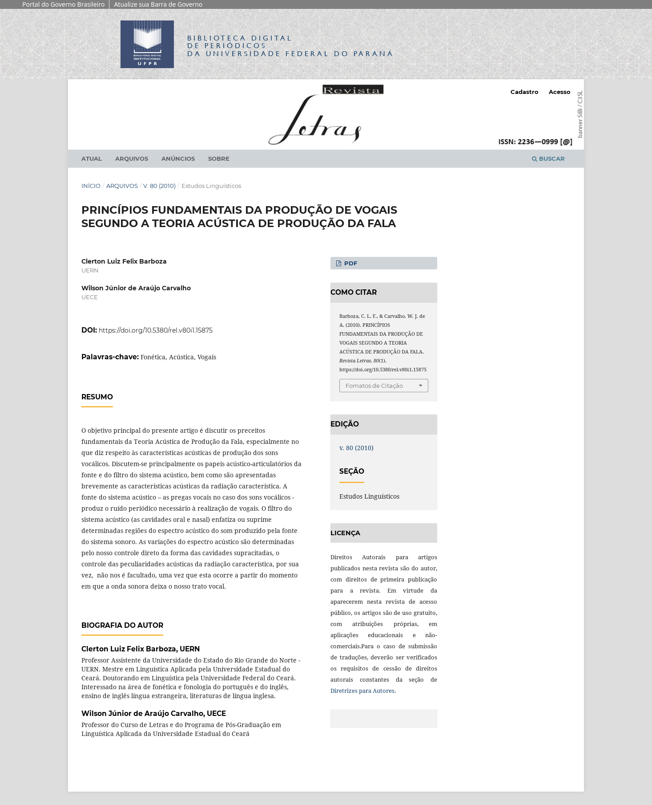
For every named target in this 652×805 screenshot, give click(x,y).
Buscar (548, 158)
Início (91, 185)
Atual (91, 158)
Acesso (560, 91)
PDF (349, 263)
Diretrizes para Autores (362, 691)
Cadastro (525, 91)
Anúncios (178, 158)
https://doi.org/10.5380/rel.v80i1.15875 (156, 330)
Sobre (218, 158)
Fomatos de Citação (374, 385)
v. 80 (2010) (159, 185)
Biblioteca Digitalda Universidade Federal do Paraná (290, 45)
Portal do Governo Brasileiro (63, 4)
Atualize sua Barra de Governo (158, 4)
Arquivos (131, 158)
